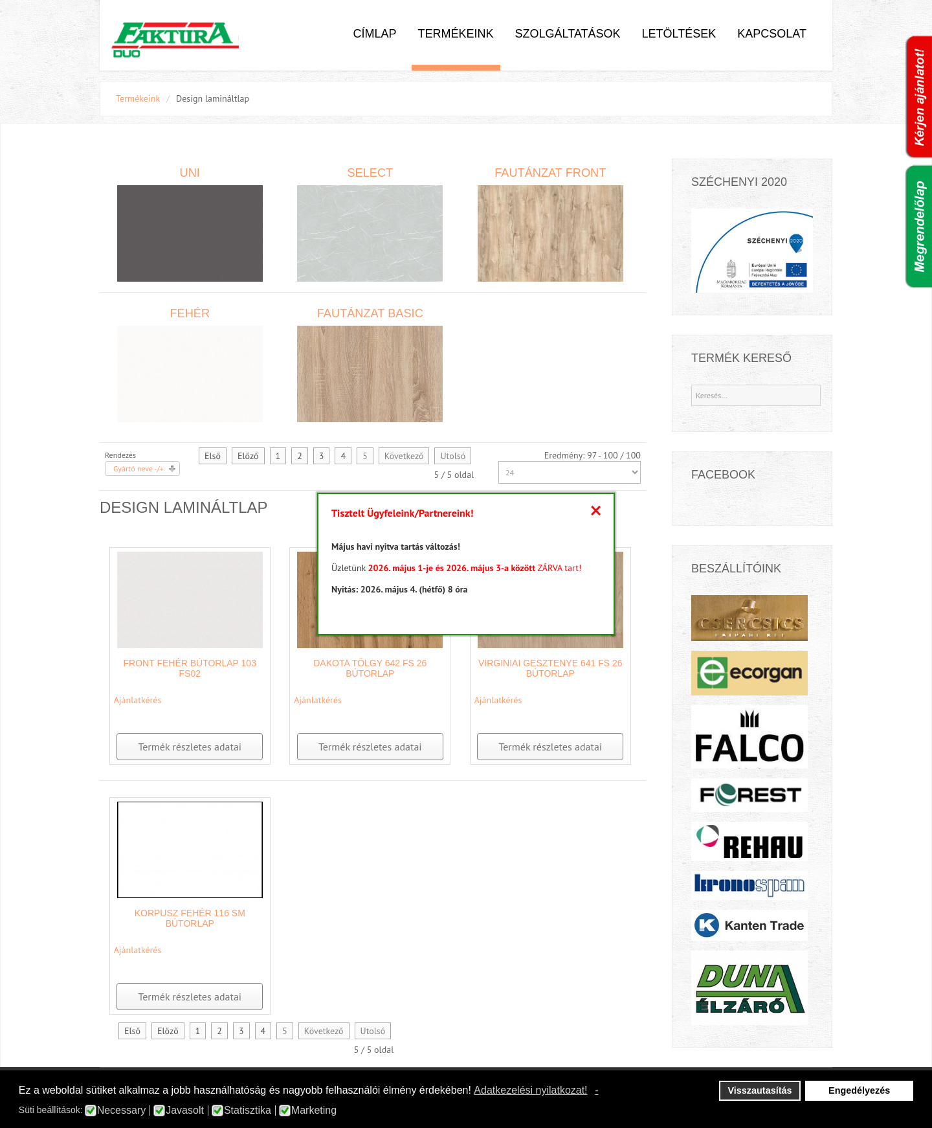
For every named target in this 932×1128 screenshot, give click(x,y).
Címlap (374, 33)
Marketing (314, 1110)
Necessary (121, 1110)
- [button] (596, 1090)
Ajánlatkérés (138, 700)
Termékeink (456, 33)
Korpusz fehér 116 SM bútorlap (190, 918)
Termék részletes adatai (189, 746)
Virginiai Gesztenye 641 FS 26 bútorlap (550, 668)
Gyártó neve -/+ (138, 468)
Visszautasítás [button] (760, 1090)
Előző (248, 456)
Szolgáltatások (568, 33)
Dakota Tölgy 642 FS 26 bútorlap (370, 668)
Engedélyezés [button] (859, 1090)
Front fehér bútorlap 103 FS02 (190, 668)
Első (213, 456)
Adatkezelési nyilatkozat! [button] (530, 1090)
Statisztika (247, 1110)
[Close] (596, 510)
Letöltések (679, 33)
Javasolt (185, 1110)
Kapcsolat (771, 33)
